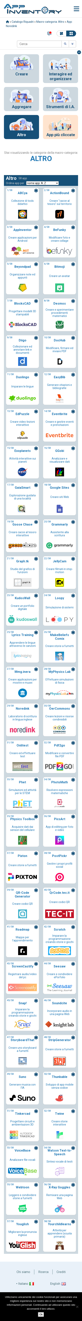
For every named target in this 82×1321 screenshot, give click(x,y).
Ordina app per (15, 183)
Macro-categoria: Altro (50, 21)
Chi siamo (23, 1272)
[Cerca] (39, 44)
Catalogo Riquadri (23, 21)
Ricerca (43, 1272)
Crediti (61, 1272)
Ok (41, 1314)
